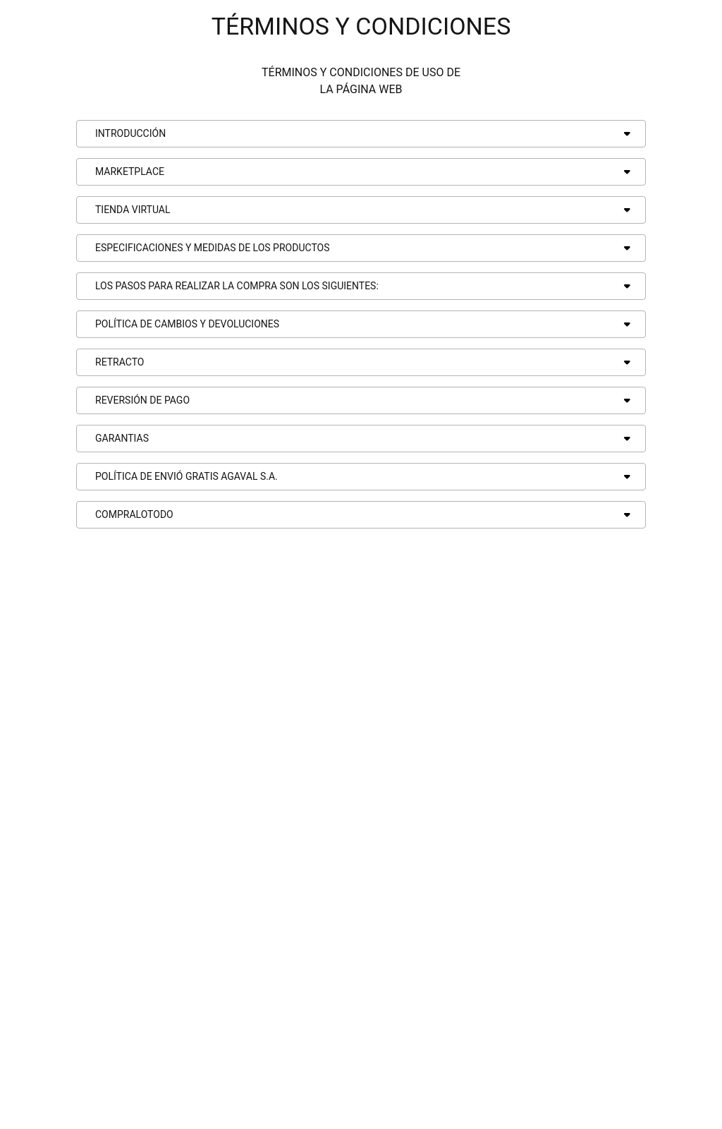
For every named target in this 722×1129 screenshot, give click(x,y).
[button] (361, 134)
